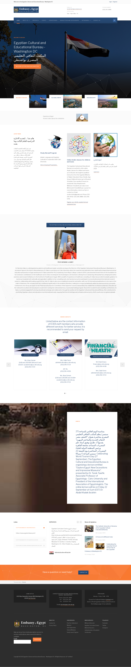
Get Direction (31, 598)
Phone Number (106, 7)
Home (18, 20)
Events (44, 20)
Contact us (83, 572)
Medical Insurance (89, 627)
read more (96, 172)
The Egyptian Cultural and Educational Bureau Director (65, 225)
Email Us (74, 8)
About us (26, 20)
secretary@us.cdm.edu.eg (74, 9)
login (110, 1)
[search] (114, 20)
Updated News (53, 20)
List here (108, 599)
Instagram (105, 627)
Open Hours (70, 11)
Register (115, 1)
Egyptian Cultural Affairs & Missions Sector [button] (31, 545)
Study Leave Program (72, 632)
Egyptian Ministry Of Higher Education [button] (31, 540)
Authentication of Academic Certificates (92, 631)
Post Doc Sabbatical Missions (72, 624)
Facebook (105, 623)
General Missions (71, 630)
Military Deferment (90, 623)
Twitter (104, 625)
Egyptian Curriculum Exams (92, 625)
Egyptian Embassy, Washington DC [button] (31, 527)
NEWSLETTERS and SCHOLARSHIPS (69, 20)
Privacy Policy (52, 625)
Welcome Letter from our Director (27, 66)
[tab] (30, 527)
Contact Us (96, 20)
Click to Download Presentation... (49, 165)
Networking (86, 20)
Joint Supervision (71, 627)
